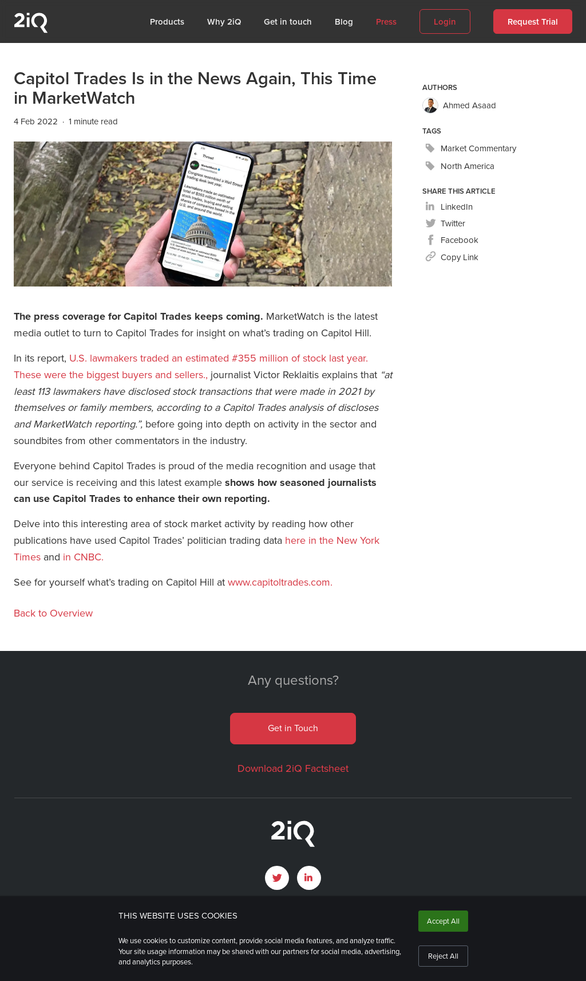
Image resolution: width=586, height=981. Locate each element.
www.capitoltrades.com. (280, 582)
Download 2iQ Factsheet (293, 768)
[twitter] (445, 224)
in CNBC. (83, 557)
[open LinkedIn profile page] (309, 878)
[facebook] (451, 240)
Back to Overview (53, 613)
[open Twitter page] (277, 878)
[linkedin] (449, 207)
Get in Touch (293, 728)
